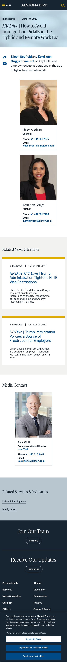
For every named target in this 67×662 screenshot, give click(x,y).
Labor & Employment (14, 501)
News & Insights (11, 596)
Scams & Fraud (42, 609)
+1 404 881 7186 (40, 214)
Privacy (38, 603)
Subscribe (33, 569)
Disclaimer (40, 590)
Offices (6, 609)
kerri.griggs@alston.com (37, 221)
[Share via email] (5, 63)
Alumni (37, 583)
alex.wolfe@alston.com (31, 461)
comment (27, 61)
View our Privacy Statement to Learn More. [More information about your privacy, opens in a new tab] (26, 633)
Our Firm (7, 603)
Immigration (9, 509)
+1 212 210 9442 (35, 454)
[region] (33, 637)
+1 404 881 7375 (40, 139)
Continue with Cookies (33, 656)
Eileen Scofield (21, 56)
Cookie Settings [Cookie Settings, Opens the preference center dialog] (33, 639)
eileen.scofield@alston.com (38, 146)
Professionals (10, 583)
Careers (33, 541)
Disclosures (40, 596)
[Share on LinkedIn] (5, 57)
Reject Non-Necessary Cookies (33, 648)
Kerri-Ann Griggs (33, 205)
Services (7, 590)
